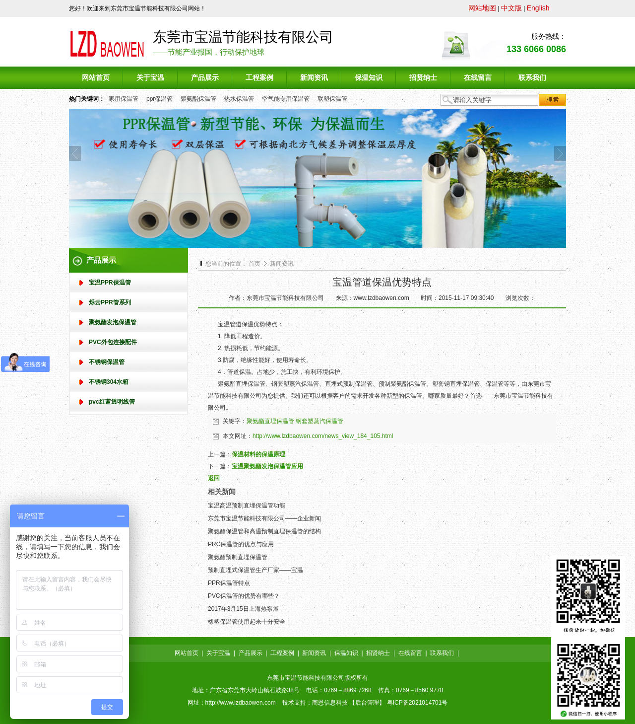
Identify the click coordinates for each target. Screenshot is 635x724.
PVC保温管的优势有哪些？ (244, 595)
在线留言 (410, 653)
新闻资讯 (282, 263)
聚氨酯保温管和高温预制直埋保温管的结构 (264, 531)
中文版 (511, 8)
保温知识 (346, 653)
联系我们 (442, 653)
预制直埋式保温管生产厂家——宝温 (255, 570)
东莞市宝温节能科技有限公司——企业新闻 (264, 518)
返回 (214, 478)
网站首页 (186, 653)
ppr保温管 (159, 98)
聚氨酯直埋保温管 (270, 421)
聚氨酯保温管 (198, 98)
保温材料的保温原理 (258, 454)
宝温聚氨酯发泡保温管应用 (267, 466)
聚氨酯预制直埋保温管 (237, 557)
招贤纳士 (378, 653)
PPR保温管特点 (229, 582)
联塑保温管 (332, 98)
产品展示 (250, 653)
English (538, 8)
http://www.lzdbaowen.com (240, 702)
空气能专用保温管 (286, 98)
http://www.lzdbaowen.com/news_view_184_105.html (323, 436)
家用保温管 (123, 98)
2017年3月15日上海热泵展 (243, 608)
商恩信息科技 (330, 702)
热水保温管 (239, 98)
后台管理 (367, 702)
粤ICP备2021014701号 (417, 702)
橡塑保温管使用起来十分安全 (246, 621)
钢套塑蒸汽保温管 (319, 421)
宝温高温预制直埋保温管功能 (246, 505)
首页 (254, 263)
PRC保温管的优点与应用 (241, 544)
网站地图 (482, 8)
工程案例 (282, 653)
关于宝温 (218, 653)
